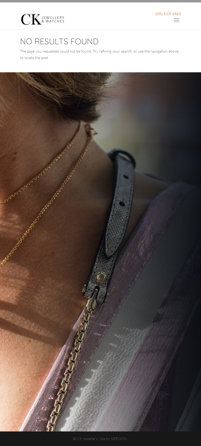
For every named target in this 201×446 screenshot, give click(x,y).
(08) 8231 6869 (168, 13)
